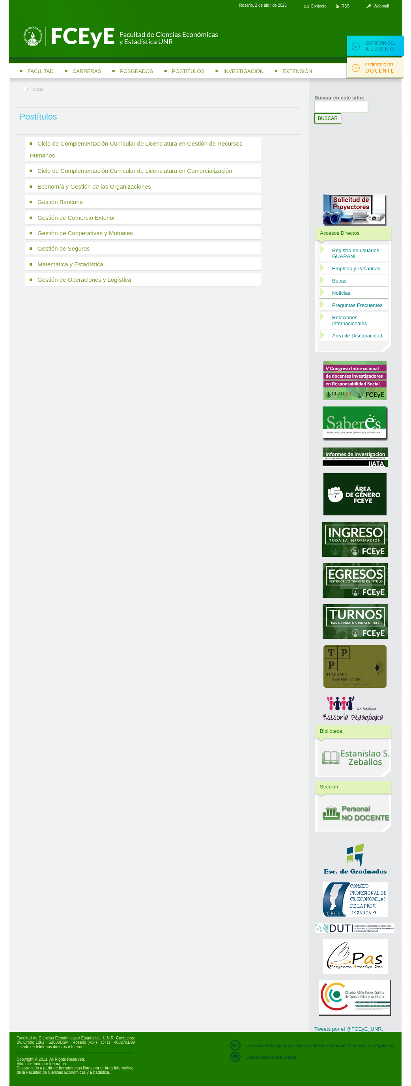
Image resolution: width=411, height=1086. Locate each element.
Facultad (41, 71)
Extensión (297, 71)
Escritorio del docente (374, 68)
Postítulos (188, 71)
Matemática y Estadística (70, 264)
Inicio (38, 89)
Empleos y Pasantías (356, 269)
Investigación (243, 71)
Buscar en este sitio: (339, 98)
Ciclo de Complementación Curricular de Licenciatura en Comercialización (134, 170)
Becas (339, 281)
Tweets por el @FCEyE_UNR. (348, 1029)
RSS (346, 6)
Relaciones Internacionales (349, 320)
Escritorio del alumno (374, 46)
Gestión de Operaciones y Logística (84, 279)
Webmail (381, 6)
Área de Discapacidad (357, 336)
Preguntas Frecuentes (357, 305)
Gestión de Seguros (63, 248)
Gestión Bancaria (60, 201)
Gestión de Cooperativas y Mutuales (85, 233)
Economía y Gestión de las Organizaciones (94, 186)
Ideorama (57, 1064)
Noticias (341, 293)
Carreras (87, 71)
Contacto (319, 6)
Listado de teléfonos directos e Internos (51, 1047)
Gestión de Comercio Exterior (76, 217)
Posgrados (136, 71)
